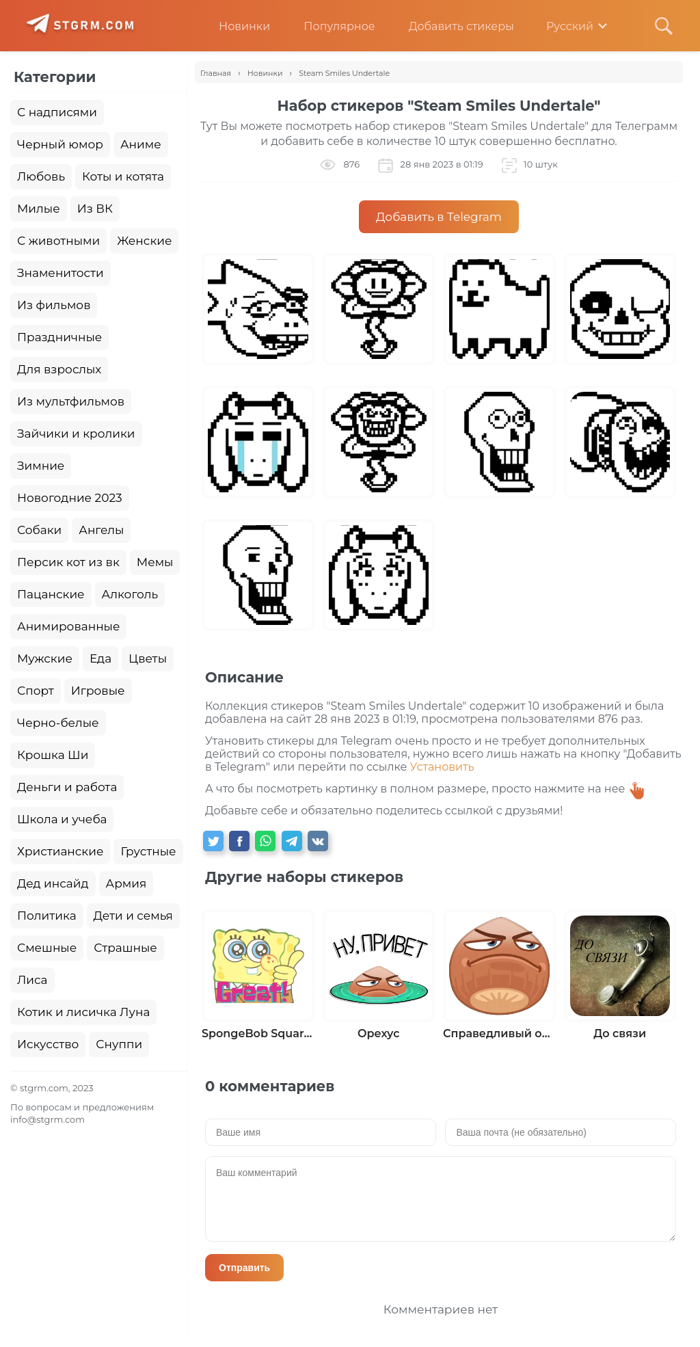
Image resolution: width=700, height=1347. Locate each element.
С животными (58, 241)
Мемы (155, 562)
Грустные (148, 851)
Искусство (48, 1044)
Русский (560, 26)
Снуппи (119, 1044)
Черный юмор (60, 144)
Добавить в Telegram (439, 217)
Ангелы (101, 530)
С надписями (57, 112)
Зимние (40, 465)
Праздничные (59, 337)
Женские (144, 241)
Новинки (234, 26)
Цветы (148, 658)
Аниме (140, 144)
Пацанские (51, 594)
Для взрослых (59, 369)
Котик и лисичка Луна (83, 1012)
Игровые (98, 690)
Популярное (329, 26)
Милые (38, 208)
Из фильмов (53, 305)
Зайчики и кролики (76, 433)
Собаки (39, 530)
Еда (100, 658)
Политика (47, 915)
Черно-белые (58, 723)
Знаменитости (60, 273)
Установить (442, 766)
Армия (126, 883)
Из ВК (95, 208)
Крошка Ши (52, 755)
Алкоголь (130, 594)
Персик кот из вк (68, 562)
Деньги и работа (67, 787)
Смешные (47, 948)
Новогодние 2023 (69, 498)
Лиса (32, 980)
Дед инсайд (53, 883)
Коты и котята (123, 176)
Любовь (41, 176)
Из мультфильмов (70, 401)
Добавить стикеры (451, 26)
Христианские (60, 851)
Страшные (125, 948)
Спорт (35, 690)
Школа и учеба (62, 819)
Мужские (44, 658)
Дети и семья (133, 915)
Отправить (244, 1267)
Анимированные (68, 626)
